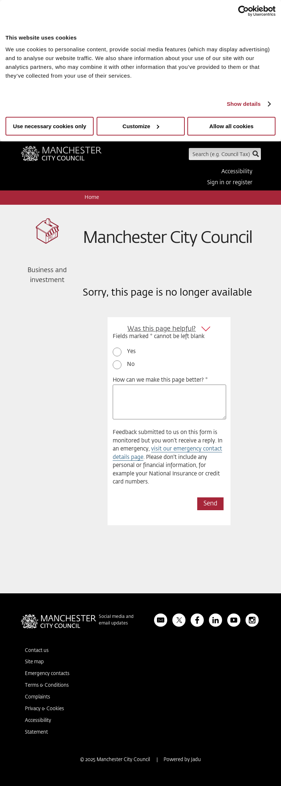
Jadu (196, 759)
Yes (131, 351)
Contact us (37, 650)
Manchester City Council (61, 156)
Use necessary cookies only (49, 126)
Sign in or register (229, 182)
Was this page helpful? (161, 329)
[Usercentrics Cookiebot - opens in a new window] (243, 10)
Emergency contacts (47, 673)
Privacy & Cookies (44, 709)
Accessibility (236, 171)
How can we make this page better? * (160, 380)
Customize (141, 126)
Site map (34, 662)
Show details (244, 104)
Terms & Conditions (47, 685)
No (131, 364)
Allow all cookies (231, 126)
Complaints (37, 697)
